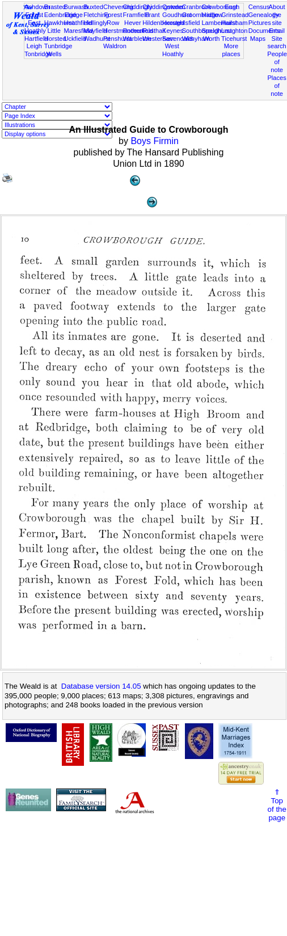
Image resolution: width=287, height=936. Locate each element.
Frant (152, 14)
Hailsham (234, 22)
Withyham (196, 38)
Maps (257, 38)
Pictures (259, 22)
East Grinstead (234, 10)
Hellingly (95, 22)
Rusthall (153, 30)
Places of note (276, 85)
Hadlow (211, 14)
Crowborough (220, 6)
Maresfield (78, 30)
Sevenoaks (177, 38)
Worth (211, 38)
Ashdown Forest (37, 10)
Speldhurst (216, 30)
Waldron (114, 46)
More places (231, 50)
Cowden (173, 6)
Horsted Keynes (173, 26)
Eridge (74, 14)
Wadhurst (96, 38)
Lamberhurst (219, 22)
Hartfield (36, 38)
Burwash (76, 6)
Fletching (96, 14)
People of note (277, 61)
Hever (132, 22)
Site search (276, 42)
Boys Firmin (154, 141)
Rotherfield (138, 30)
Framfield (136, 14)
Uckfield (75, 38)
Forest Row (112, 18)
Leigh (34, 46)
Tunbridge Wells (58, 50)
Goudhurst (177, 14)
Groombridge (200, 14)
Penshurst (117, 38)
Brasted (55, 6)
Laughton (234, 30)
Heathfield (78, 22)
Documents (264, 30)
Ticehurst (234, 38)
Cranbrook (197, 6)
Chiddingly (138, 6)
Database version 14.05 (101, 686)
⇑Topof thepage (277, 805)
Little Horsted (55, 34)
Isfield (192, 22)
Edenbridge (60, 14)
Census (259, 6)
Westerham (158, 38)
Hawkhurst (59, 22)
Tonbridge (38, 53)
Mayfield (95, 30)
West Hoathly (173, 50)
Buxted (93, 6)
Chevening (118, 6)
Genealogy (263, 14)
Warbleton (137, 38)
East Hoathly (35, 26)
